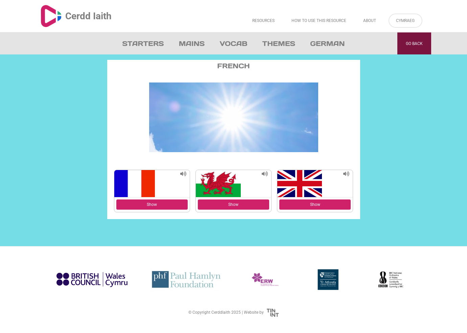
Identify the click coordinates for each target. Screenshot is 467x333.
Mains (192, 43)
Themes (279, 43)
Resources (263, 20)
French (233, 66)
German (327, 43)
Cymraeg (405, 20)
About (369, 20)
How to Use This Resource (318, 20)
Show (152, 204)
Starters (143, 43)
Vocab (233, 43)
